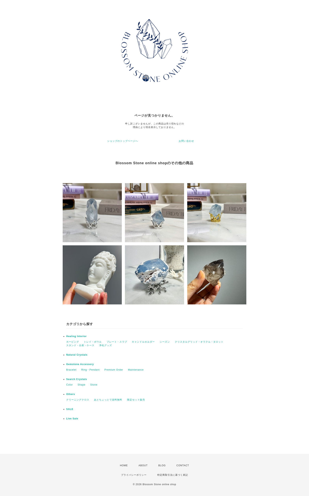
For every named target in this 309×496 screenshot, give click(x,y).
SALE (69, 409)
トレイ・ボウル (93, 341)
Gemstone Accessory (80, 364)
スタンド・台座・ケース (80, 345)
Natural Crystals (76, 354)
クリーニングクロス (77, 399)
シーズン (165, 341)
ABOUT (143, 465)
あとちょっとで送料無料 (108, 399)
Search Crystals (76, 379)
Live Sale (72, 418)
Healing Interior (76, 336)
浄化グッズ (105, 345)
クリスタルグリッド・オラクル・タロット (199, 341)
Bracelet (71, 369)
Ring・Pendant (90, 369)
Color (69, 384)
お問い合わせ (186, 141)
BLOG (162, 465)
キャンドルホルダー (143, 341)
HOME (124, 465)
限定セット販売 (136, 399)
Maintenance (136, 369)
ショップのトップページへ (122, 141)
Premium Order (113, 369)
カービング (72, 341)
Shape (82, 384)
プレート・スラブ (117, 341)
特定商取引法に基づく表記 (172, 475)
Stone (93, 384)
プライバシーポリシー (134, 475)
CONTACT (182, 465)
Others (70, 394)
